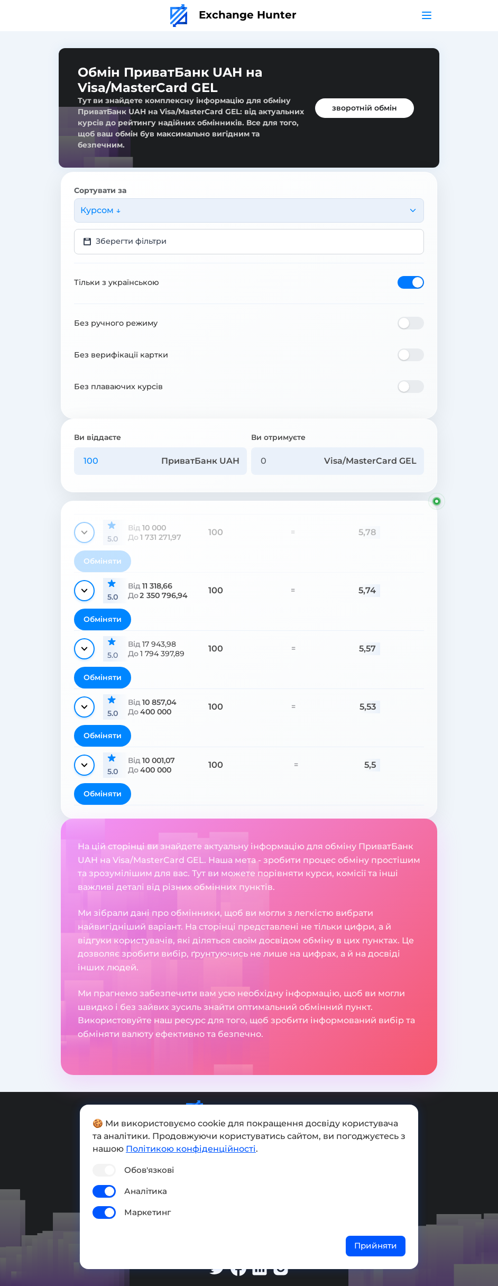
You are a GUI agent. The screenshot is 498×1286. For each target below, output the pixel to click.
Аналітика (145, 1191)
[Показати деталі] (84, 532)
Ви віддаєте (97, 437)
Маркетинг (147, 1212)
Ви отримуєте (278, 437)
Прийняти (375, 1246)
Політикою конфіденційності (191, 1149)
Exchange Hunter (233, 14)
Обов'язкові (149, 1170)
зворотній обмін (364, 108)
